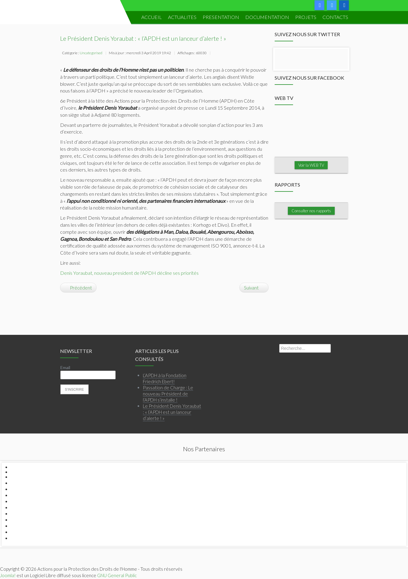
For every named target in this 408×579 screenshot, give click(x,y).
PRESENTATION (221, 17)
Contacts (335, 17)
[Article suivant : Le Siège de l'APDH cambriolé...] (254, 288)
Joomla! (8, 575)
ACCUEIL (151, 17)
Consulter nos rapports (311, 210)
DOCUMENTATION (267, 17)
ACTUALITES (182, 17)
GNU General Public (117, 575)
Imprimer (215, 53)
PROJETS (305, 17)
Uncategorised (91, 53)
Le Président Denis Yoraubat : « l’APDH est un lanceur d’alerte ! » (143, 38)
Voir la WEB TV (311, 165)
